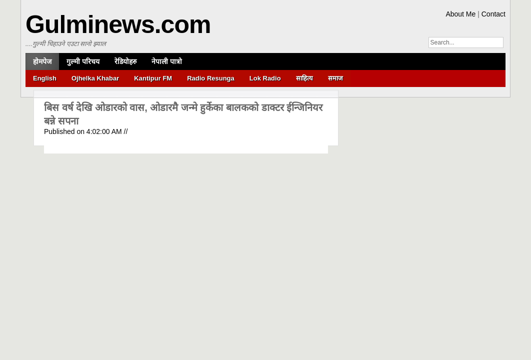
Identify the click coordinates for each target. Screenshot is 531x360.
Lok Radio (265, 78)
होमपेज (42, 62)
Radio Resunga (210, 78)
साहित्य (304, 78)
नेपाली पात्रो (167, 62)
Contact (494, 14)
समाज (335, 78)
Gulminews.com (118, 24)
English (44, 78)
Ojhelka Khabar (95, 78)
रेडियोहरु (125, 62)
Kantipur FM (153, 78)
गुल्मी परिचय (83, 62)
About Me (461, 14)
